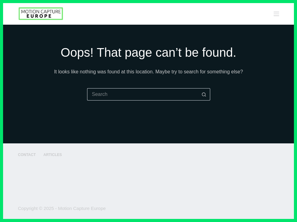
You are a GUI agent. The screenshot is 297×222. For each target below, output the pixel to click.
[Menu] (276, 14)
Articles (52, 155)
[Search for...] (142, 94)
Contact (27, 155)
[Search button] (204, 94)
